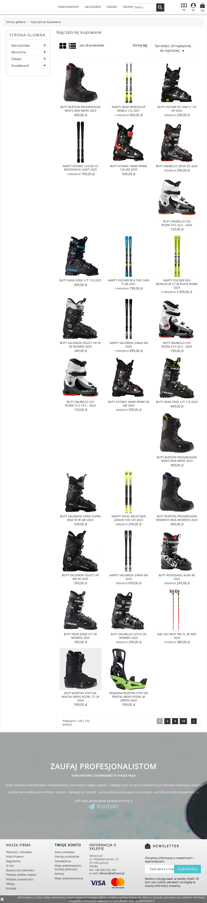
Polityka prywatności (20, 879)
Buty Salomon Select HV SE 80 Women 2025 (80, 344)
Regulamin (13, 861)
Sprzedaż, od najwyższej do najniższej (173, 49)
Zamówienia (63, 861)
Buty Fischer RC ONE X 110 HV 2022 (177, 108)
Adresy (59, 874)
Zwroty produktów (67, 856)
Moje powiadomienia (69, 878)
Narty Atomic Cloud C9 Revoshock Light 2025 (80, 168)
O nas (10, 865)
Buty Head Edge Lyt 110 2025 (80, 280)
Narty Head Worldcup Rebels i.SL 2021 (129, 108)
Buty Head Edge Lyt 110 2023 (177, 402)
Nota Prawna (14, 856)
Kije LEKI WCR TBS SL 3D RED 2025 (176, 636)
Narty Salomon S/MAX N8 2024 (129, 577)
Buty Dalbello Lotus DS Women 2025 (129, 636)
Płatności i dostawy (19, 852)
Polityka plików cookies (21, 875)
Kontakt (108, 806)
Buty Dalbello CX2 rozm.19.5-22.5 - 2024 (177, 223)
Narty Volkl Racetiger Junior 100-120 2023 (129, 518)
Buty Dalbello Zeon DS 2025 (177, 166)
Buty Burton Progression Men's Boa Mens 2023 (80, 108)
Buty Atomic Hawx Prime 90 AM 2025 (128, 403)
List (73, 47)
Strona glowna (27, 34)
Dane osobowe (65, 852)
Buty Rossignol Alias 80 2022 (177, 577)
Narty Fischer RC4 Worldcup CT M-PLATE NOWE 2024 (177, 283)
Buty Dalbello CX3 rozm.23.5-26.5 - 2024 (177, 344)
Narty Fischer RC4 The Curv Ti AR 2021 (128, 282)
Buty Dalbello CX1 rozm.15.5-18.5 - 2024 (80, 403)
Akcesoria (93, 6)
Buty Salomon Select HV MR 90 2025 (80, 577)
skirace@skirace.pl (112, 873)
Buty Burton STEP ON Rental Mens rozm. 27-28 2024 (80, 696)
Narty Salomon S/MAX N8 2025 (129, 344)
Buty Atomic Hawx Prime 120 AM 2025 (128, 168)
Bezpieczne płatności (20, 870)
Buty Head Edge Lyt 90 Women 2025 (80, 636)
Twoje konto (68, 845)
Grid (63, 46)
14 (183, 721)
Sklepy (10, 884)
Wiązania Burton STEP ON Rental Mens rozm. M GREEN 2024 (128, 696)
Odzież (112, 6)
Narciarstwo (68, 6)
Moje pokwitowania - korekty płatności (69, 867)
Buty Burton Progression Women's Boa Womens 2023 (176, 518)
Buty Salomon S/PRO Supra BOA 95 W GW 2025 (80, 518)
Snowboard (20, 66)
